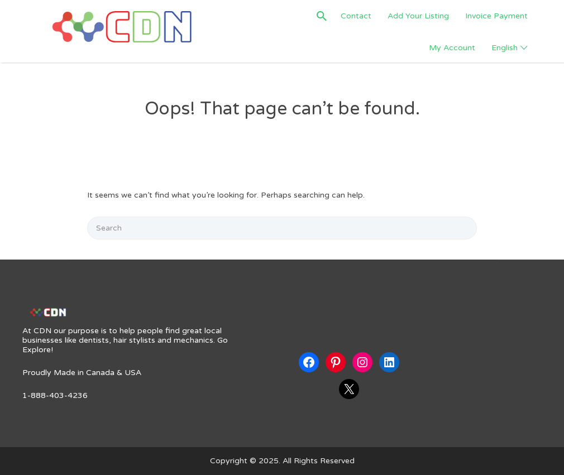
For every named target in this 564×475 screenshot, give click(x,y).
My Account (452, 47)
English (504, 47)
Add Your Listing (418, 16)
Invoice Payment (496, 16)
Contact (356, 16)
